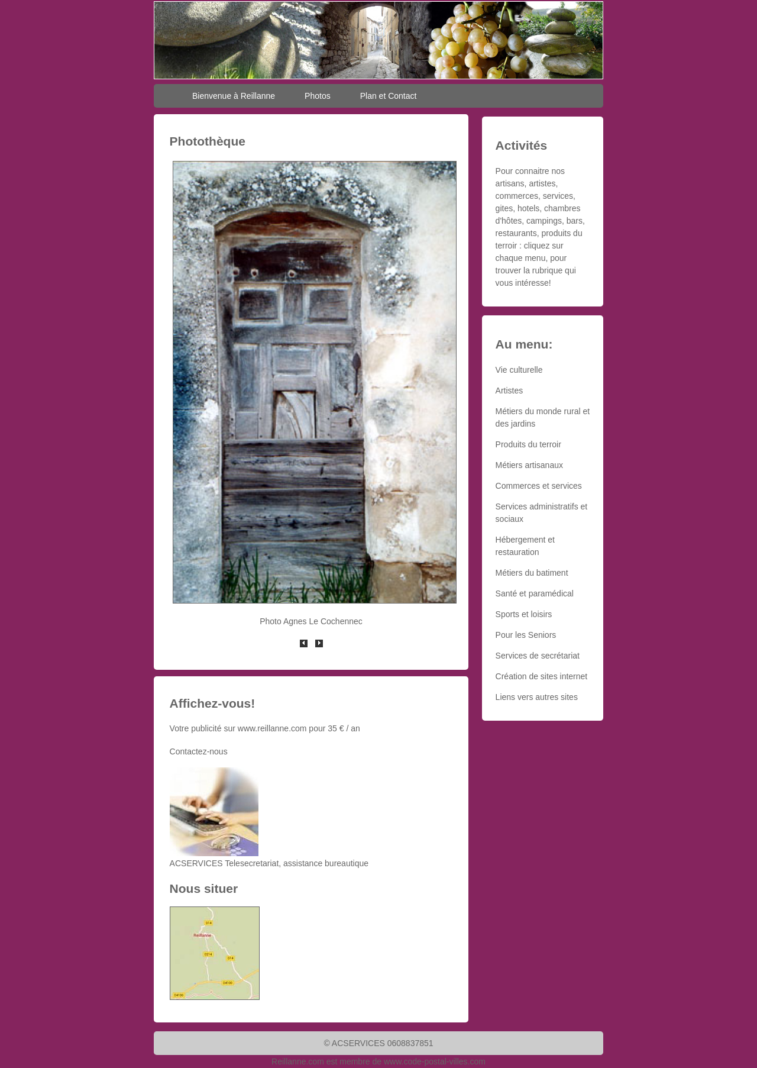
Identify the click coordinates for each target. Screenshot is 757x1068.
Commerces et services (539, 486)
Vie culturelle (519, 370)
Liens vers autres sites (537, 697)
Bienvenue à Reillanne (233, 96)
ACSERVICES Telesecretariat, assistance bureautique (269, 863)
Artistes (509, 390)
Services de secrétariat (538, 655)
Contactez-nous (199, 751)
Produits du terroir (528, 444)
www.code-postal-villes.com (435, 1061)
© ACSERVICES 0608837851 (378, 1043)
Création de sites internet (542, 676)
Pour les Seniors (526, 635)
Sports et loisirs (524, 614)
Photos (318, 96)
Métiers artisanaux (529, 465)
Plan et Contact (388, 96)
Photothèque (207, 141)
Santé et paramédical (535, 593)
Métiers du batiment (532, 572)
